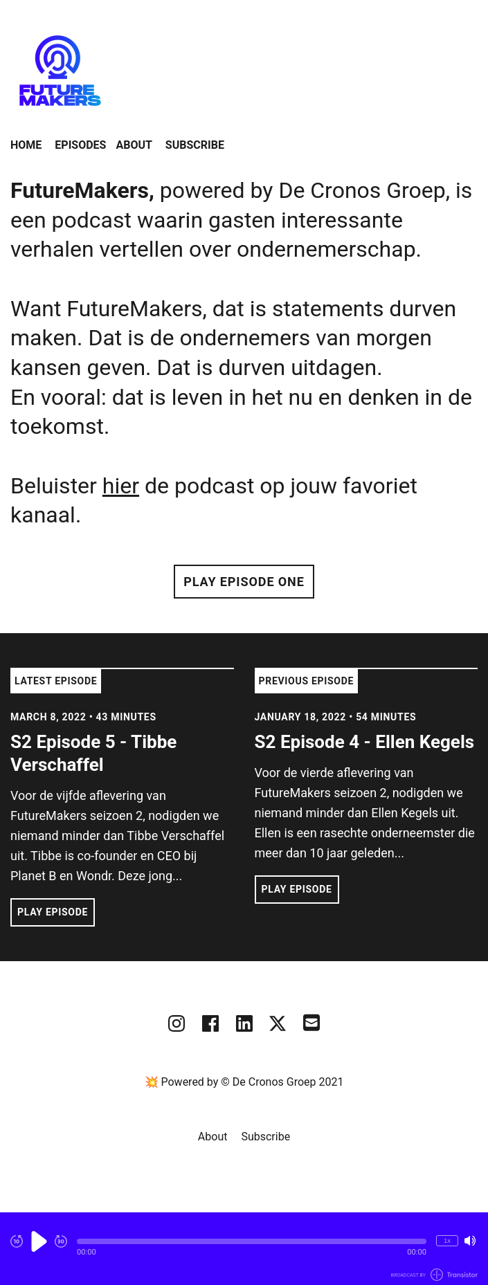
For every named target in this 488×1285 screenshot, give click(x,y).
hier (120, 486)
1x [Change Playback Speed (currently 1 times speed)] (447, 1240)
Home (26, 145)
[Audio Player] (244, 1248)
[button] (251, 1241)
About (134, 145)
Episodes (80, 145)
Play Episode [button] (52, 912)
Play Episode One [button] (243, 581)
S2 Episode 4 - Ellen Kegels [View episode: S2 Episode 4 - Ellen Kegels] (365, 741)
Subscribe (194, 145)
